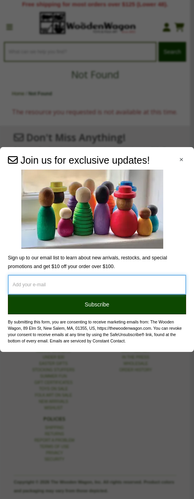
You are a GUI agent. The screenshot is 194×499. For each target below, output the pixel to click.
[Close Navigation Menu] (181, 159)
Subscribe (97, 304)
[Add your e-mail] (97, 285)
